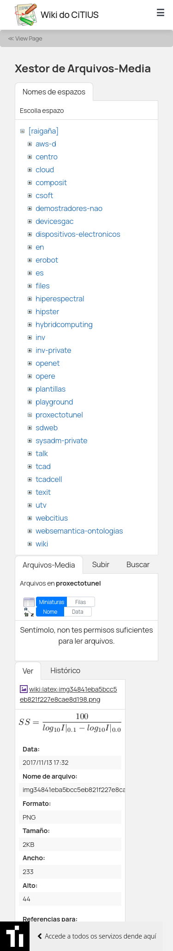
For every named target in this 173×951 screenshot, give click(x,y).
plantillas (51, 389)
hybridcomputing (64, 324)
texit (43, 492)
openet (48, 363)
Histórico (65, 670)
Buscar (137, 564)
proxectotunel (59, 415)
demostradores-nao (69, 208)
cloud (45, 169)
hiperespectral (60, 299)
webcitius (52, 518)
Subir (101, 564)
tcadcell (49, 479)
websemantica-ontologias (79, 531)
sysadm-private (61, 440)
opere (45, 376)
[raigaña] (43, 131)
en (40, 247)
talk (42, 453)
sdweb (47, 428)
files (42, 286)
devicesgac (54, 221)
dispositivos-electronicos (78, 234)
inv (40, 337)
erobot (47, 260)
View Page (28, 38)
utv (41, 505)
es (39, 273)
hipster (47, 311)
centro (47, 157)
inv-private (53, 350)
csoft (44, 195)
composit (51, 182)
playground (54, 402)
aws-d (46, 144)
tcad (43, 466)
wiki (42, 544)
